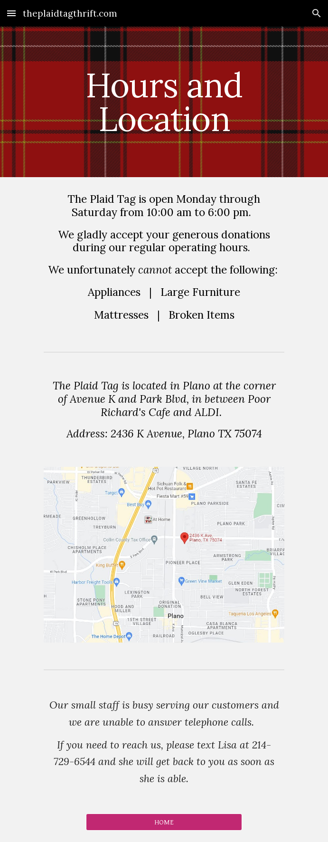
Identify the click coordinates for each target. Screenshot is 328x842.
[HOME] (164, 822)
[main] (164, 102)
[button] (11, 13)
